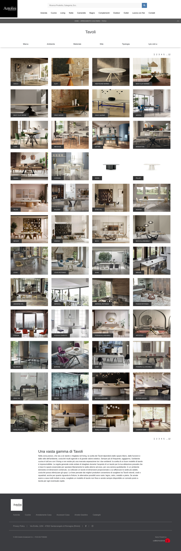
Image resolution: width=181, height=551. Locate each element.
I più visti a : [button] (153, 44)
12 (169, 54)
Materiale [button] (77, 44)
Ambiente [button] (51, 44)
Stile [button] (101, 44)
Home (77, 21)
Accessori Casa (63, 515)
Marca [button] (25, 44)
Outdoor (116, 13)
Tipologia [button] (126, 44)
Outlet (126, 13)
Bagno (92, 13)
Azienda (43, 13)
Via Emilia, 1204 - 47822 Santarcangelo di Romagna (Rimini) (55, 526)
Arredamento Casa (43, 515)
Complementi (104, 13)
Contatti (152, 13)
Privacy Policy (19, 526)
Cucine (54, 13)
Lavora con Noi (138, 13)
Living (62, 13)
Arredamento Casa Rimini (90, 21)
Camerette (81, 13)
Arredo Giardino (81, 515)
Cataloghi (97, 515)
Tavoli (104, 21)
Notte (71, 13)
